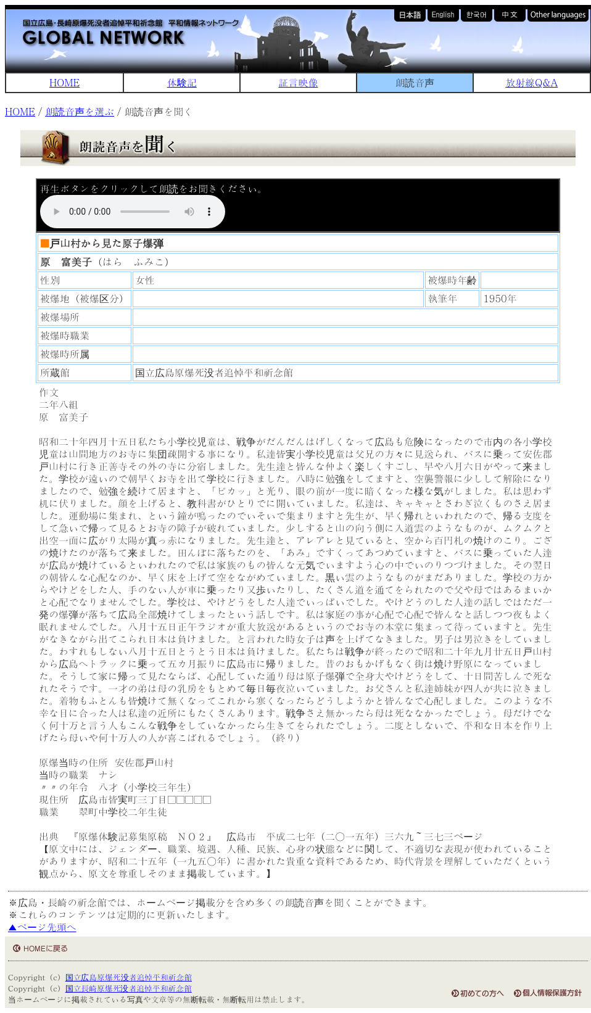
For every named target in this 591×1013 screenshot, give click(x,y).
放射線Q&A (531, 82)
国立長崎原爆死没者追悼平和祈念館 (128, 988)
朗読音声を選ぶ (79, 111)
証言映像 (298, 82)
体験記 (182, 82)
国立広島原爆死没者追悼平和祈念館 (128, 977)
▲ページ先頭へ (42, 927)
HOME (64, 82)
